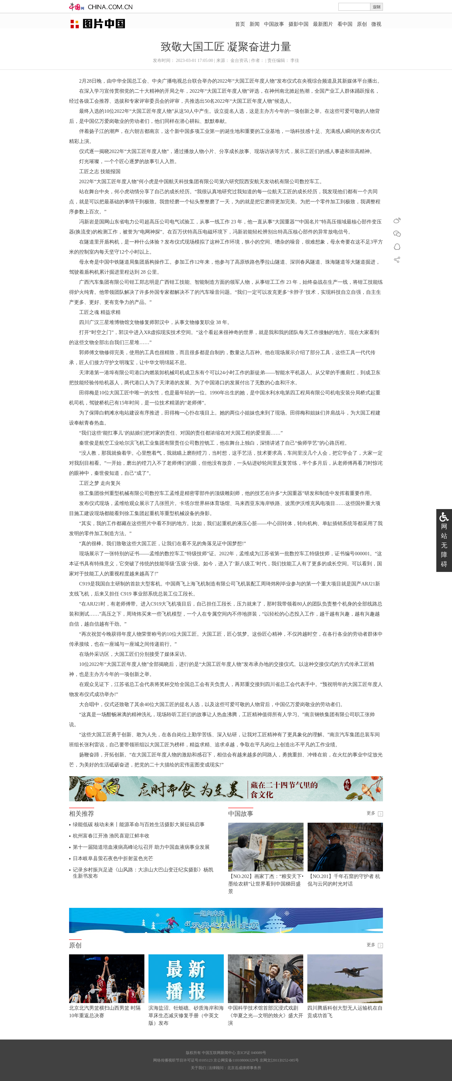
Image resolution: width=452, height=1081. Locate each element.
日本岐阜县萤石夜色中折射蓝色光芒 (113, 858)
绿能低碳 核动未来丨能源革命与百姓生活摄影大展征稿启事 (139, 824)
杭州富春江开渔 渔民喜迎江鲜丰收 (111, 835)
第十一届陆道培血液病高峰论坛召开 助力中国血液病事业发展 (141, 847)
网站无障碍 (444, 545)
